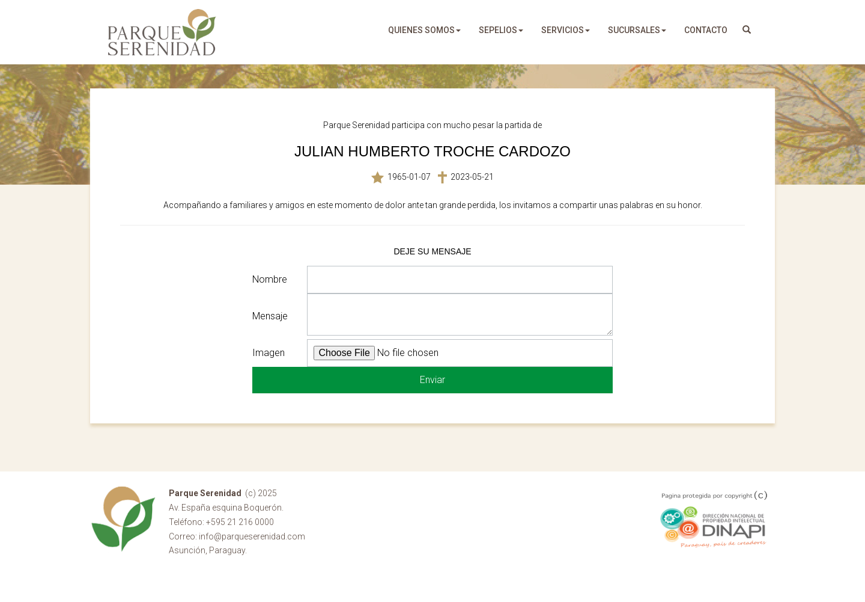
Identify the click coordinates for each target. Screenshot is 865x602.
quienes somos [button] (424, 30)
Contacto (705, 30)
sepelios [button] (501, 30)
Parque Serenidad (162, 32)
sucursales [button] (637, 30)
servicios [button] (565, 30)
